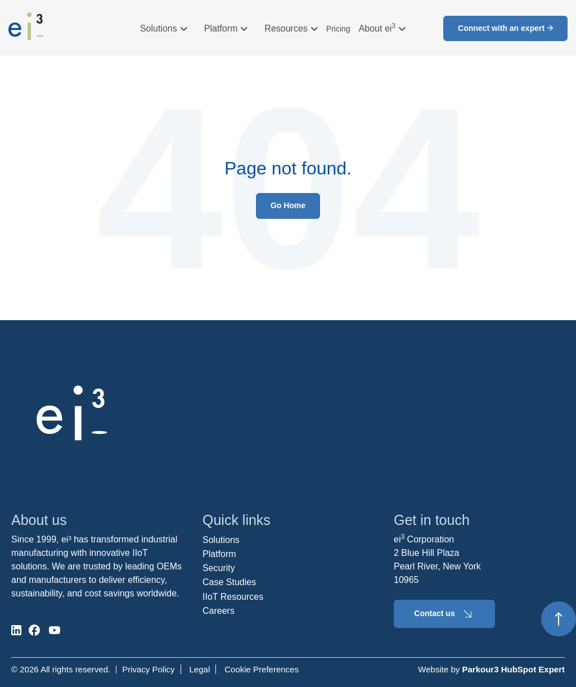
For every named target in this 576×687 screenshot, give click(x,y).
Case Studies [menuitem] (229, 582)
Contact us (444, 614)
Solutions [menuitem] (221, 540)
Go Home (288, 205)
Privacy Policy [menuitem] (148, 669)
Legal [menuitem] (200, 669)
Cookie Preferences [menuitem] (261, 669)
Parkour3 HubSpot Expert (513, 669)
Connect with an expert (505, 28)
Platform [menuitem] (219, 554)
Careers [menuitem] (218, 611)
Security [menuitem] (218, 568)
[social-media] (16, 630)
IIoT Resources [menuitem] (232, 596)
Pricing (338, 28)
